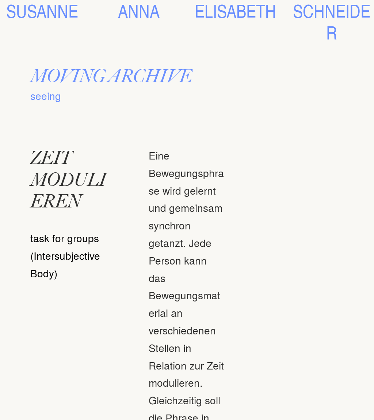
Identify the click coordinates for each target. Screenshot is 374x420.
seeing (45, 95)
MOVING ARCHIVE (111, 76)
